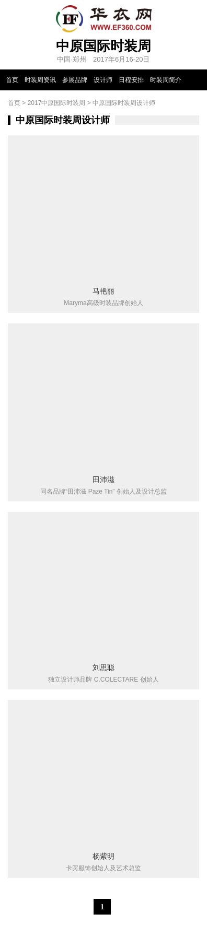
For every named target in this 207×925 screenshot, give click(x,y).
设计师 (103, 80)
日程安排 (131, 80)
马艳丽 (103, 291)
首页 (12, 80)
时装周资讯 (40, 80)
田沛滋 (103, 479)
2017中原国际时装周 (57, 103)
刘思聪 (103, 667)
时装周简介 (165, 80)
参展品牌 (74, 80)
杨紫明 (103, 856)
